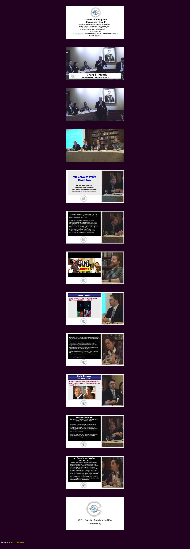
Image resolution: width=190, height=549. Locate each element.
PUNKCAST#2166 (16, 542)
